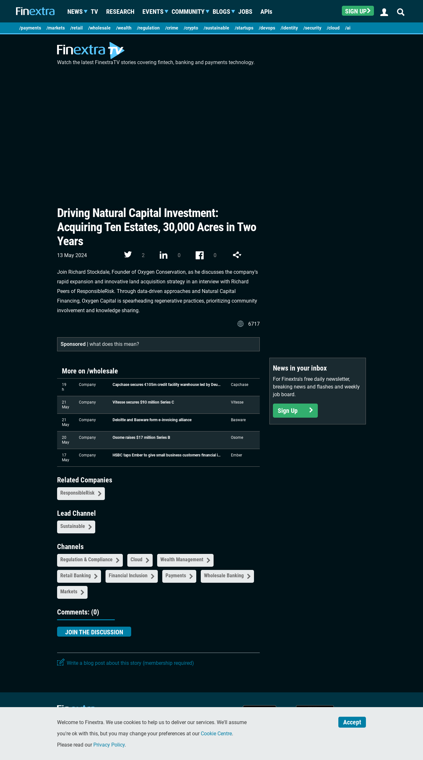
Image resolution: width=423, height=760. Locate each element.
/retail (76, 27)
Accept (352, 722)
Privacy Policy (109, 745)
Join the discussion (94, 632)
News (78, 11)
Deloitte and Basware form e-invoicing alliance (152, 420)
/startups (244, 27)
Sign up (358, 11)
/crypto (191, 27)
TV (97, 11)
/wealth (123, 27)
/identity (289, 27)
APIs (269, 11)
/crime (171, 27)
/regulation (148, 27)
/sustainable (216, 27)
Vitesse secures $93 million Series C (143, 402)
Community (191, 11)
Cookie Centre (216, 734)
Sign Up (295, 410)
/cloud (333, 27)
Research (123, 11)
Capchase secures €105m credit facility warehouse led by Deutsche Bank (167, 384)
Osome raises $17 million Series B (141, 437)
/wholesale (99, 27)
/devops (267, 27)
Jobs (248, 11)
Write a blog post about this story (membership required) (130, 663)
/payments (30, 27)
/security (312, 27)
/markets (56, 27)
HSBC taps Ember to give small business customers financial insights (167, 455)
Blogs (224, 11)
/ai (348, 27)
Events (155, 11)
